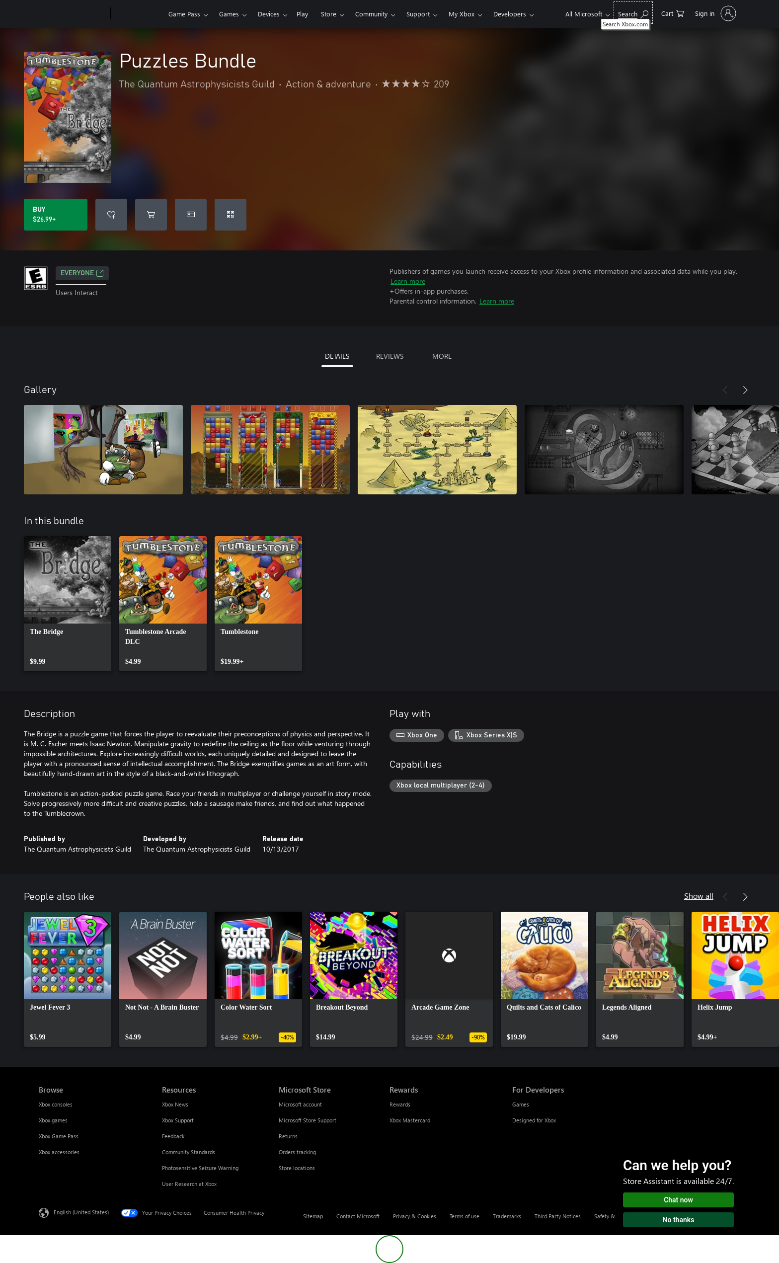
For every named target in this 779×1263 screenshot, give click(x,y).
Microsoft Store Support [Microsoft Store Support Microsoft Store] (307, 1120)
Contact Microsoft (358, 1216)
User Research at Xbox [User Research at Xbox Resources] (189, 1184)
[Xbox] (138, 13)
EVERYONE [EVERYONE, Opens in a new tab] (82, 273)
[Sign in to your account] (714, 13)
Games (229, 13)
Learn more (407, 281)
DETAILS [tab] (337, 356)
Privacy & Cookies (414, 1216)
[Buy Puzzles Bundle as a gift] (191, 215)
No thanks (679, 1220)
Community (371, 13)
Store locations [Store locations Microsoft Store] (297, 1168)
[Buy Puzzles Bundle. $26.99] (55, 215)
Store (328, 13)
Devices (269, 13)
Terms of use (464, 1216)
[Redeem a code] (230, 215)
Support (418, 13)
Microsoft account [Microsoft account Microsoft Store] (300, 1104)
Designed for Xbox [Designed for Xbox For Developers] (534, 1120)
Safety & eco (609, 1216)
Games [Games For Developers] (520, 1104)
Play (302, 13)
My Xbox (461, 13)
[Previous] (725, 390)
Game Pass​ (184, 13)
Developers (509, 13)
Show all (698, 895)
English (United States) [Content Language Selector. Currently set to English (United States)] (81, 1212)
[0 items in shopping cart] (672, 12)
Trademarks (507, 1216)
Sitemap (313, 1216)
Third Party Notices (558, 1216)
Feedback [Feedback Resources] (173, 1136)
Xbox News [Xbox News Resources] (175, 1104)
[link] (67, 603)
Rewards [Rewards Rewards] (400, 1104)
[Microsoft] (73, 13)
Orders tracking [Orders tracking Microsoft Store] (297, 1152)
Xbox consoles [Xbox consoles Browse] (56, 1104)
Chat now (678, 1200)
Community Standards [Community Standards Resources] (188, 1152)
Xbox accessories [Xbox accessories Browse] (59, 1152)
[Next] (745, 390)
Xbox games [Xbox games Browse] (53, 1120)
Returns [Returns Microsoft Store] (288, 1136)
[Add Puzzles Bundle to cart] (151, 215)
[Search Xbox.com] (633, 12)
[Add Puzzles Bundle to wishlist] (111, 215)
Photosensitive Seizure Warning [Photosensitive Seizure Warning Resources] (200, 1168)
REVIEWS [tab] (389, 356)
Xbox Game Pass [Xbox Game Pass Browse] (58, 1136)
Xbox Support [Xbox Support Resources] (178, 1120)
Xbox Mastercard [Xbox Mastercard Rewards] (410, 1120)
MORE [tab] (442, 356)
